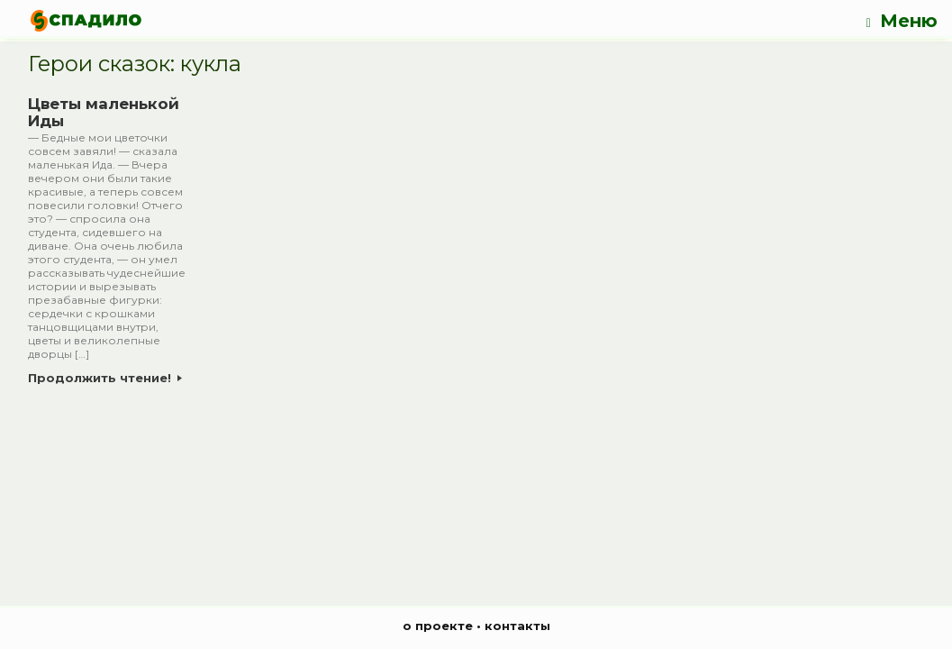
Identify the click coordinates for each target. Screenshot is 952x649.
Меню (902, 21)
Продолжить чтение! (105, 377)
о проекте (438, 625)
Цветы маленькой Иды (103, 113)
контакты (517, 625)
